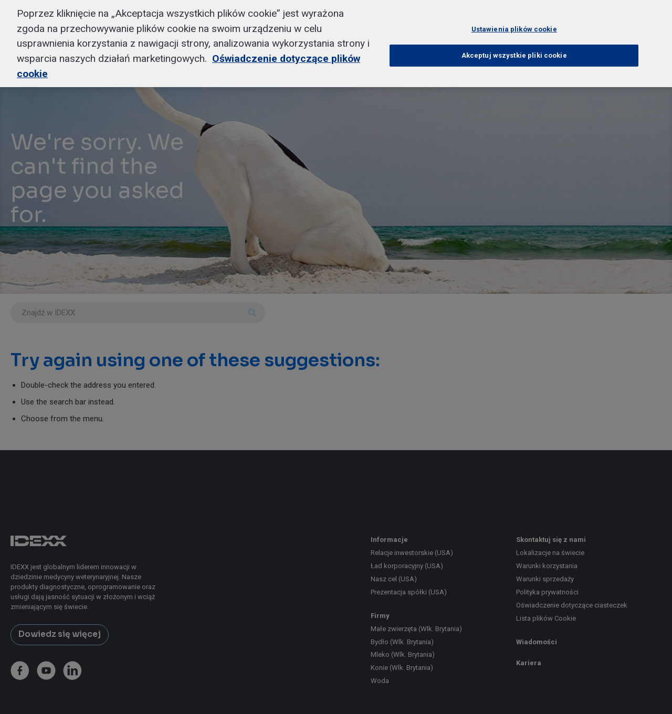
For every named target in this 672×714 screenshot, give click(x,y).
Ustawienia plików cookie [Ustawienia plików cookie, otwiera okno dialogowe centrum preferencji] (514, 17)
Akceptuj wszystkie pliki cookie (514, 43)
